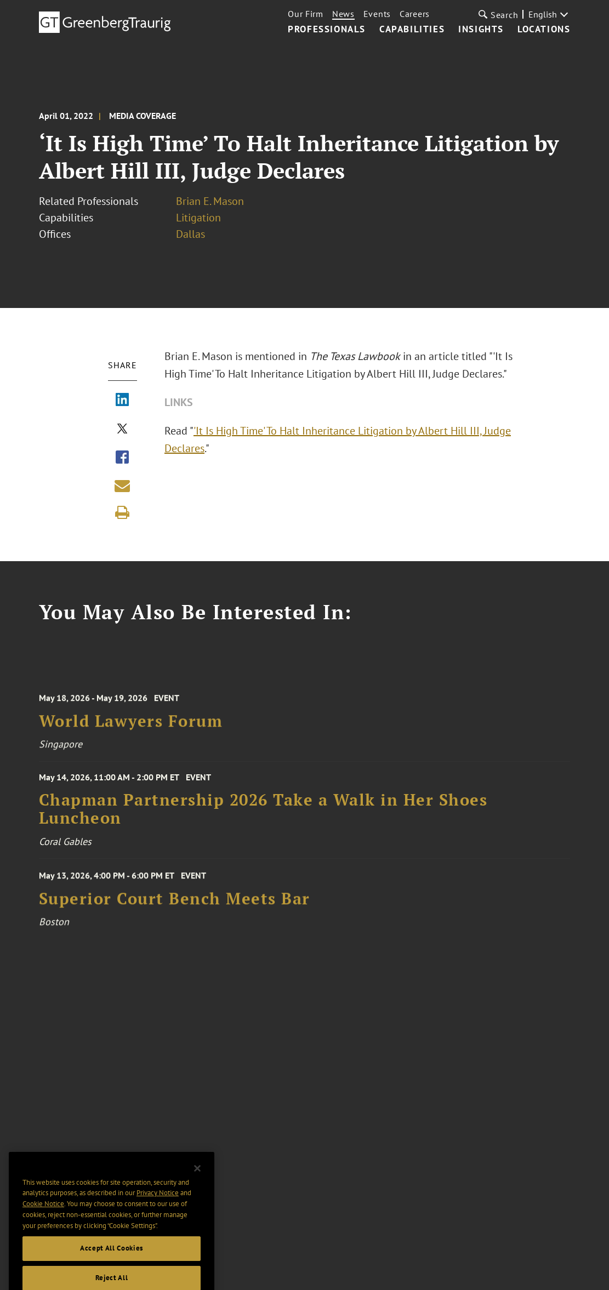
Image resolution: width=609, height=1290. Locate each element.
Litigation (198, 217)
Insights (481, 29)
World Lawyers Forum (131, 726)
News (343, 14)
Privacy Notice (157, 1206)
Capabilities (412, 29)
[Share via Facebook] (122, 458)
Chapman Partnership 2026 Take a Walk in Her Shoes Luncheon (263, 814)
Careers (415, 14)
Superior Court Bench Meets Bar (174, 904)
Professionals (327, 29)
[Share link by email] (122, 485)
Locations (543, 29)
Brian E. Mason (210, 201)
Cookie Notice (43, 1216)
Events (377, 14)
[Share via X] (122, 429)
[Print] (122, 512)
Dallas (190, 234)
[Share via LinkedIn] (122, 400)
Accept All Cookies (111, 1261)
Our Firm (305, 14)
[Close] (197, 1182)
